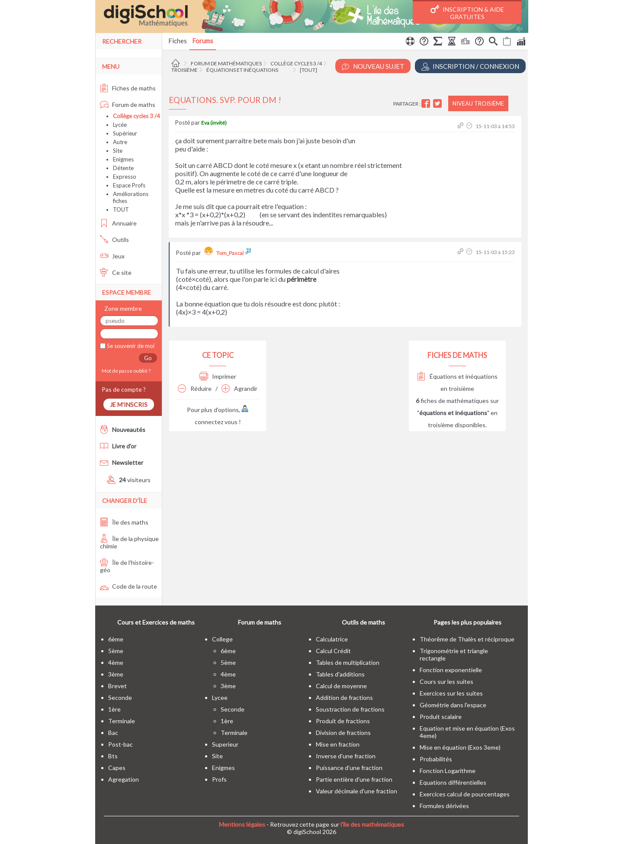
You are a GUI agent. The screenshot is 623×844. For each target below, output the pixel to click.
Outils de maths (363, 622)
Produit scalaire (441, 716)
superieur (225, 744)
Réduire (195, 388)
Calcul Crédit (333, 650)
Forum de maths (127, 104)
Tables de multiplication (347, 662)
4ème (115, 662)
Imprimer (217, 376)
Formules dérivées (444, 805)
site (217, 756)
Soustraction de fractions (350, 709)
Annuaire (118, 223)
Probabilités (436, 759)
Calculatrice (332, 639)
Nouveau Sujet (373, 66)
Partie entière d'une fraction (354, 779)
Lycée (120, 124)
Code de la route (128, 586)
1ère (114, 709)
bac (113, 732)
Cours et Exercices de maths (156, 622)
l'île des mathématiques (372, 824)
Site (117, 150)
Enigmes (123, 159)
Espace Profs (129, 185)
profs (219, 779)
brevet (117, 685)
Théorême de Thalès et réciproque (467, 639)
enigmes (223, 767)
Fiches (177, 41)
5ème (115, 650)
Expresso (124, 176)
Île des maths (124, 522)
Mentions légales (242, 824)
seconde (120, 697)
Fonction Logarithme (447, 770)
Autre (120, 142)
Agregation (123, 779)
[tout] (308, 70)
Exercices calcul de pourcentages (465, 794)
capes (116, 767)
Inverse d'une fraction (346, 756)
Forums (202, 41)
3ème (115, 674)
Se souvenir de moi (130, 345)
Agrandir (239, 388)
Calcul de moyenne (341, 685)
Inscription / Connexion (470, 66)
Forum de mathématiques (226, 63)
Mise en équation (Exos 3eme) (460, 747)
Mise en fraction (338, 744)
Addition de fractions (344, 697)
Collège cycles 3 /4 (296, 63)
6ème (115, 639)
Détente (123, 167)
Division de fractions (343, 732)
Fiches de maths (128, 88)
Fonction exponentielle (451, 669)
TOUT (121, 209)
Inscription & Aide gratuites (467, 12)
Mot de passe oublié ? (125, 370)
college (222, 639)
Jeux (112, 256)
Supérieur (125, 133)
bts (113, 756)
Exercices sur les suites (451, 693)
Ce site (116, 272)
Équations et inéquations (242, 70)
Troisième (184, 70)
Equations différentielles (453, 782)
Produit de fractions (343, 721)
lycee (220, 697)
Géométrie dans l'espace (453, 705)
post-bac (120, 744)
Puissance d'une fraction (349, 767)
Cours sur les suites (446, 681)
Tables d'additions (340, 674)
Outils (114, 239)
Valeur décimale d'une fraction (356, 791)
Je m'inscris (129, 404)
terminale (121, 721)
